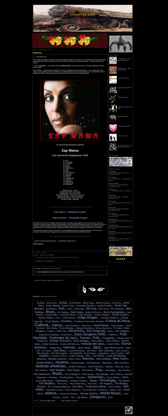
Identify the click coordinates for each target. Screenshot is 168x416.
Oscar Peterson (95, 366)
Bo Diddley (63, 312)
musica (62, 362)
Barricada (79, 309)
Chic (57, 318)
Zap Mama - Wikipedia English (70, 212)
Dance (57, 325)
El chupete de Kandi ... (124, 126)
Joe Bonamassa (76, 350)
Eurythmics (66, 334)
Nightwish (106, 363)
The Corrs (61, 383)
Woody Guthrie (88, 393)
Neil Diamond (93, 363)
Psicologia (110, 370)
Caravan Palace (67, 315)
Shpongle (80, 377)
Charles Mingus (101, 315)
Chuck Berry (68, 318)
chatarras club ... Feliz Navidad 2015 (124, 69)
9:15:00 (44, 252)
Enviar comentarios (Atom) (49, 296)
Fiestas (85, 338)
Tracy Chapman (72, 390)
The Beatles (46, 383)
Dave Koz (86, 325)
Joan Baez (59, 350)
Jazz (97, 347)
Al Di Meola (74, 303)
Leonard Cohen (58, 356)
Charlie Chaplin (120, 314)
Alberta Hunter (103, 303)
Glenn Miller (97, 341)
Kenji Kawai (89, 353)
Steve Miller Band (44, 381)
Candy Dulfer (51, 315)
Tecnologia (107, 380)
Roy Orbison (117, 374)
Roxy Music (87, 374)
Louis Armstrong (115, 355)
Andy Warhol (52, 305)
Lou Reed (98, 355)
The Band (123, 380)
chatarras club (82, 14)
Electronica (76, 330)
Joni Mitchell (75, 353)
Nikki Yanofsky (121, 363)
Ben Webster (117, 309)
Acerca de (51, 303)
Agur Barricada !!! (123, 116)
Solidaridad (95, 377)
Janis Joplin (84, 347)
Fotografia (108, 338)
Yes (72, 397)
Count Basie (51, 321)
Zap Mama (51, 255)
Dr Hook (117, 328)
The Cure (91, 383)
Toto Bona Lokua (54, 390)
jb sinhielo (112, 219)
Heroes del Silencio (69, 344)
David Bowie (100, 325)
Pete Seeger (56, 370)
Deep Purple (117, 325)
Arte (61, 308)
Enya (110, 331)
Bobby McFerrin (93, 312)
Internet (68, 347)
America (116, 303)
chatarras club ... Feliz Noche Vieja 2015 (124, 59)
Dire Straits (51, 328)
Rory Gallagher (72, 374)
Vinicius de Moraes (68, 393)
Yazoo (65, 397)
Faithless (112, 334)
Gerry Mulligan (81, 340)
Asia (70, 309)
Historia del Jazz (92, 343)
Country (66, 321)
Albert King (88, 303)
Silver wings (112, 183)
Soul (125, 377)
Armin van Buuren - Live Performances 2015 (125, 146)
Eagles (50, 331)
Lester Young (76, 355)
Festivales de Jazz (63, 338)
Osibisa (108, 366)
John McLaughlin (59, 353)
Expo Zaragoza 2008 (89, 334)
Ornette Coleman (77, 366)
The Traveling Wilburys (58, 387)
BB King (91, 308)
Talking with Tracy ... (124, 97)
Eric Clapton (121, 331)
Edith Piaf (61, 331)
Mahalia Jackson (57, 359)
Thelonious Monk (95, 386)
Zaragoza (97, 397)
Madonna (41, 359)
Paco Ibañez (41, 370)
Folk (96, 338)
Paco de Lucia (122, 366)
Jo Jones (46, 350)
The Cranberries (77, 383)
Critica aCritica (117, 321)
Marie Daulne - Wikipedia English (70, 217)
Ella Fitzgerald (96, 330)
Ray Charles (124, 370)
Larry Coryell (116, 353)
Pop (99, 370)
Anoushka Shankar (85, 305)
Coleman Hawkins (109, 318)
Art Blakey (51, 309)
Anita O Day (68, 305)
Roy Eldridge (102, 374)
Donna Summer (103, 328)
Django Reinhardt (84, 328)
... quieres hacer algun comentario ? (49, 280)
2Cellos (40, 303)
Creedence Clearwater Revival (88, 321)
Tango (93, 380)
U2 (119, 389)
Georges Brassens (60, 340)
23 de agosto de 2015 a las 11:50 (51, 268)
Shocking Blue (66, 377)
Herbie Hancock (49, 344)
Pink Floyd (73, 370)
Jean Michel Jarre (113, 347)
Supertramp (61, 380)
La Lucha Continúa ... (124, 78)
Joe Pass (91, 350)
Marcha (87, 358)
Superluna (37, 53)
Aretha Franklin (104, 305)
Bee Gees (103, 309)
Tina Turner (114, 386)
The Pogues (105, 383)
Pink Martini (87, 370)
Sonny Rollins (112, 377)
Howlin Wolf (113, 344)
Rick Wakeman (42, 374)
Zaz (110, 397)
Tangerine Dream (78, 381)
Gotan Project (112, 341)
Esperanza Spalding (48, 334)
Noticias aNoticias (50, 366)
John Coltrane (105, 350)
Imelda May (55, 348)
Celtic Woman (84, 315)
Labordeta (103, 353)
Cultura (41, 324)
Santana (53, 377)
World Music (43, 255)
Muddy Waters (44, 362)
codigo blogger (87, 317)
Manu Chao (74, 359)
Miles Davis (120, 358)
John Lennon (122, 350)
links (87, 356)
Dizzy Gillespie (66, 328)
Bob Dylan (77, 312)
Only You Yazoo (122, 136)
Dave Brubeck (72, 325)
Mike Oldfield (103, 359)
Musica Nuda (77, 363)
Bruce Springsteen (113, 312)
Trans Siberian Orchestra (94, 390)
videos (50, 393)
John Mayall (42, 353)
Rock (57, 373)
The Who (77, 386)
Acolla (62, 302)
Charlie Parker (45, 317)
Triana (112, 390)
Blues (50, 312)
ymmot (35, 268)
